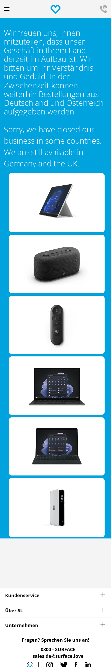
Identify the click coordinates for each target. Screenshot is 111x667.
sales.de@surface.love (58, 656)
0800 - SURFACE (58, 649)
